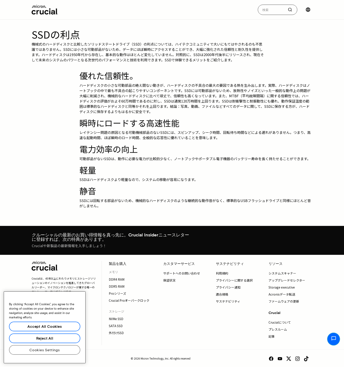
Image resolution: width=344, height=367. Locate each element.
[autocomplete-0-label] (271, 10)
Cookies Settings (44, 350)
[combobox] (277, 10)
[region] (45, 327)
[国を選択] (308, 9)
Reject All (44, 338)
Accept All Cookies (44, 326)
